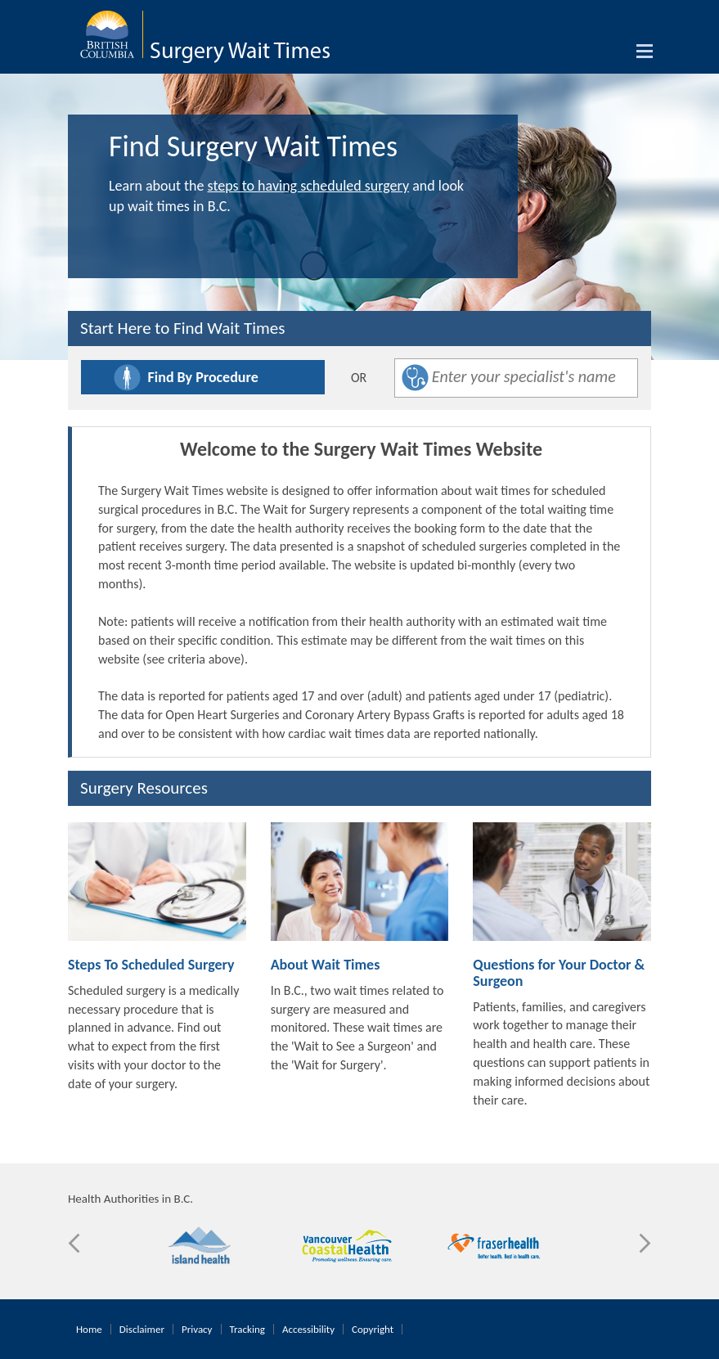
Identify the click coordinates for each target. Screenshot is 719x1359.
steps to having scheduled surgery (308, 186)
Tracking (247, 1329)
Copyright (372, 1329)
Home (89, 1329)
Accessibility (308, 1329)
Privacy (197, 1329)
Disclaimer (141, 1329)
